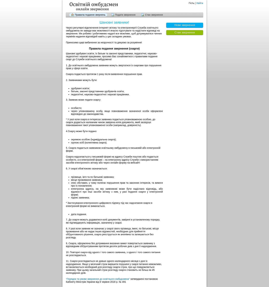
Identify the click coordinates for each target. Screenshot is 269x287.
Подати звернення (125, 14)
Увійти (199, 3)
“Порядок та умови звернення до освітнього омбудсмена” (98, 279)
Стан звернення (154, 14)
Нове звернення (184, 25)
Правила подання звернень (90, 14)
